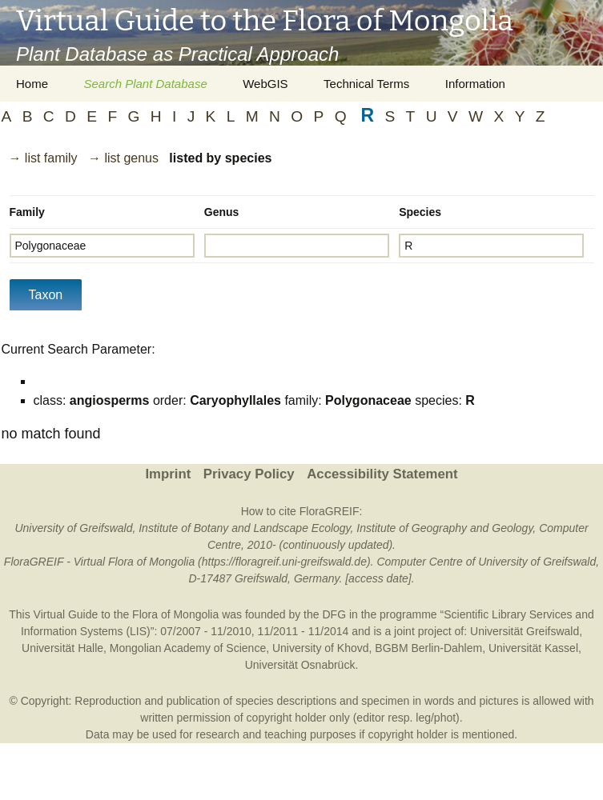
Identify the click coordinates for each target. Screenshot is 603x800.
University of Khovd (320, 648)
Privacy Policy (249, 474)
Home (32, 83)
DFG (334, 614)
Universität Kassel (533, 648)
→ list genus (123, 158)
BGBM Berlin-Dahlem (428, 648)
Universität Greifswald (524, 631)
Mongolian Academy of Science (188, 648)
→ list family (42, 158)
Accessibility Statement (382, 474)
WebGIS (265, 83)
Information (475, 83)
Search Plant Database (145, 83)
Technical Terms (366, 83)
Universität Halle (62, 648)
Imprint (168, 474)
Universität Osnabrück (300, 664)
